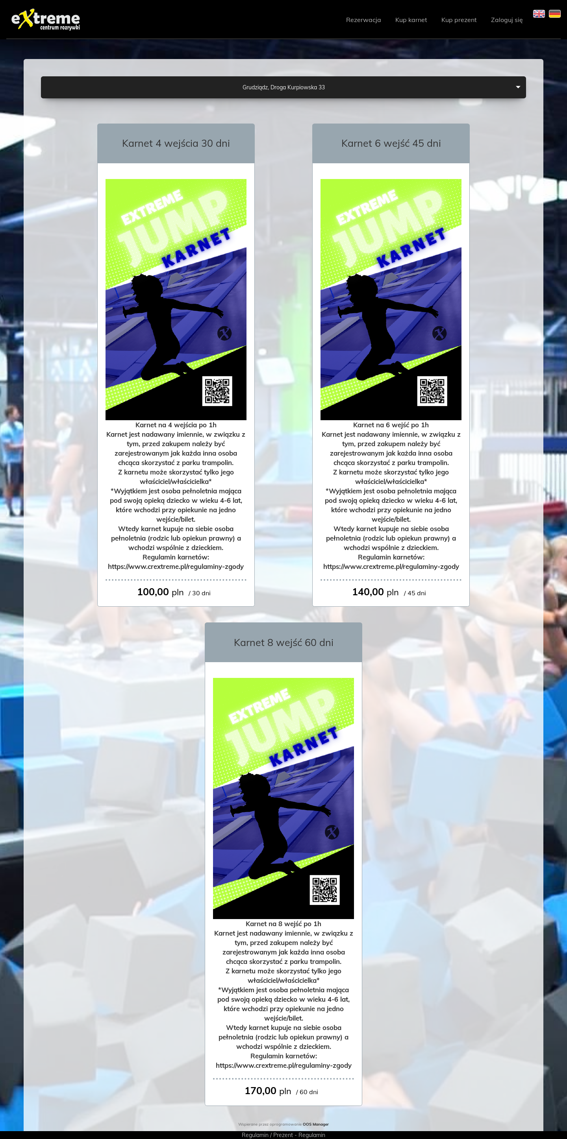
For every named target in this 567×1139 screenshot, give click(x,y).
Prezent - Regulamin (299, 1135)
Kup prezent (459, 20)
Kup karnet (411, 20)
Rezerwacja (363, 20)
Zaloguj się (507, 20)
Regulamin (255, 1135)
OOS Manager (316, 1124)
